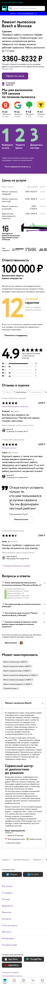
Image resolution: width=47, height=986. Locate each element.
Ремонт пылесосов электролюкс (16, 675)
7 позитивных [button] (20, 392)
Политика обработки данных (12, 976)
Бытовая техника (20, 859)
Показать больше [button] (10, 688)
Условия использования (10, 972)
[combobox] (26, 8)
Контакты (6, 918)
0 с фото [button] (7, 392)
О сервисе (7, 892)
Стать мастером (9, 925)
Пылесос (37, 859)
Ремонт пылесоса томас (12, 671)
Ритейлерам (8, 938)
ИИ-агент (7, 931)
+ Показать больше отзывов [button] (16, 566)
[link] (15, 662)
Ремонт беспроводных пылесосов (15, 406)
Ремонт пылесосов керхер (13, 680)
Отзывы (6, 899)
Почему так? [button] (7, 69)
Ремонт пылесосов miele (12, 666)
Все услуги (7, 886)
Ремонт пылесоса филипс (13, 684)
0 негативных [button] (35, 392)
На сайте (33, 874)
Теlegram (12, 874)
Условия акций (9, 944)
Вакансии (6, 912)
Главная (5, 859)
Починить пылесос (9, 448)
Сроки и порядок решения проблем (33, 308)
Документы (7, 905)
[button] (23, 13)
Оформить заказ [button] (15, 76)
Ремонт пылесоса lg (11, 662)
